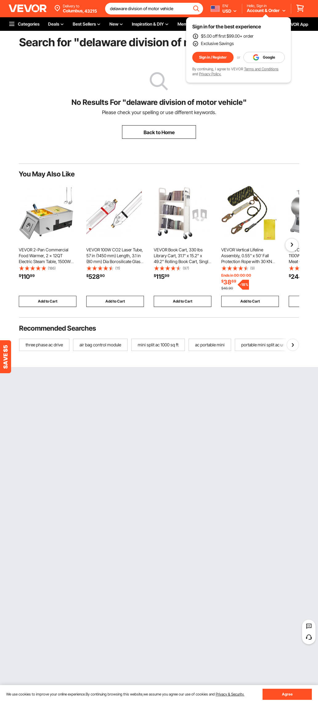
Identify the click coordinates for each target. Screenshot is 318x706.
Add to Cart (47, 301)
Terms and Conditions (261, 69)
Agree (287, 694)
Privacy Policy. (210, 74)
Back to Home (159, 132)
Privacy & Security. (230, 694)
